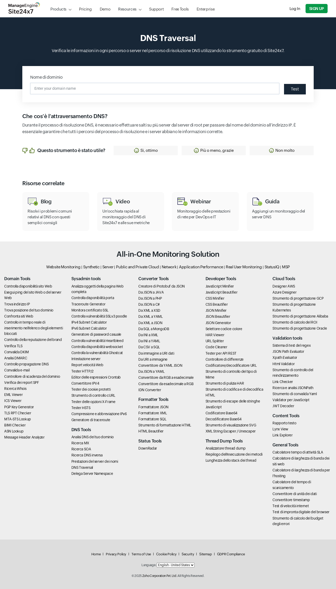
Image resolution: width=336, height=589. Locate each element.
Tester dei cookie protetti (91, 389)
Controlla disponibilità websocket (97, 347)
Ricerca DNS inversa (87, 455)
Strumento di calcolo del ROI (294, 322)
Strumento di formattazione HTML (164, 425)
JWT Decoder (283, 406)
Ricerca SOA (81, 449)
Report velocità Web (87, 365)
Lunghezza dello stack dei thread (231, 460)
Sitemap (205, 554)
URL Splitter (215, 341)
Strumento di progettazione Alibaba (300, 316)
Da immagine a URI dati (156, 353)
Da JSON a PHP (150, 298)
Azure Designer (284, 292)
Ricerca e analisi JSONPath (292, 388)
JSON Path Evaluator (288, 351)
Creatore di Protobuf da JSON (161, 286)
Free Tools (179, 9)
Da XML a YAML (150, 316)
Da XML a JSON (150, 323)
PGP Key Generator (19, 407)
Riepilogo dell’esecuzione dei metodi (234, 454)
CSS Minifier (215, 298)
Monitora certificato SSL (89, 310)
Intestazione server (86, 359)
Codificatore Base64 (221, 413)
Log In (295, 8)
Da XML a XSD (149, 310)
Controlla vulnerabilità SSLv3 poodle (99, 316)
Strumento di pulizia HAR (225, 383)
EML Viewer (13, 394)
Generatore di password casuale (96, 334)
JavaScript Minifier (220, 286)
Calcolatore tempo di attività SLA (297, 452)
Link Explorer (282, 435)
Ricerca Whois (15, 388)
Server (108, 267)
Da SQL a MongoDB (153, 329)
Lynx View (280, 429)
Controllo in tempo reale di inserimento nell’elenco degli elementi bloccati (33, 328)
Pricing (85, 9)
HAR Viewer (215, 335)
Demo (105, 9)
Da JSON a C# (149, 304)
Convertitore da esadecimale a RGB (165, 384)
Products (58, 9)
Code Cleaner (216, 347)
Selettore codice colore (224, 329)
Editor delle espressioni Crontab (96, 377)
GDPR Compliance (231, 554)
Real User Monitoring (244, 267)
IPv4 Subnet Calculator (89, 322)
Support (156, 9)
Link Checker (282, 382)
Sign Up (316, 8)
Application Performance (201, 267)
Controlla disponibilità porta (92, 298)
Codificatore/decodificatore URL (231, 365)
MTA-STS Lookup (17, 419)
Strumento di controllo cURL (93, 395)
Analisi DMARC (15, 358)
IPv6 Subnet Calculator (89, 328)
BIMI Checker (15, 425)
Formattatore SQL (152, 419)
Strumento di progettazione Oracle (299, 328)
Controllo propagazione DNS (26, 364)
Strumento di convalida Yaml (294, 394)
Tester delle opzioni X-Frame (93, 402)
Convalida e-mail (16, 370)
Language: (148, 565)
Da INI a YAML (149, 341)
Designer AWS (283, 286)
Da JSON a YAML (151, 371)
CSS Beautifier (217, 304)
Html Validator (283, 364)
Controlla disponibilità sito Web (28, 286)
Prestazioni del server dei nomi (94, 461)
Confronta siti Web (18, 316)
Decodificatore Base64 (223, 419)
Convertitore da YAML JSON (160, 365)
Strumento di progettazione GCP (297, 298)
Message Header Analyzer (24, 437)
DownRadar (147, 448)
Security (188, 554)
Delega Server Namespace (92, 473)
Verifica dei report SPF (21, 382)
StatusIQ (272, 267)
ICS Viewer (12, 401)
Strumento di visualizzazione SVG (231, 425)
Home (96, 554)
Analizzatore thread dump (225, 448)
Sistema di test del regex (291, 345)
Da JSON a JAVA (151, 292)
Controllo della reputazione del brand (33, 340)
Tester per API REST (221, 353)
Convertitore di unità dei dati (294, 494)
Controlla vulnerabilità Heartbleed (97, 341)
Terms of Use (141, 554)
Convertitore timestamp (291, 500)
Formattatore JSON (153, 407)
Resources (127, 9)
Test (295, 89)
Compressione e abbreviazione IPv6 (99, 414)
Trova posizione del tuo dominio (28, 310)
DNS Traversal (82, 467)
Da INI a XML (148, 335)
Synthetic (91, 267)
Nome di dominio (46, 77)
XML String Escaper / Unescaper (231, 431)
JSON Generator (218, 323)
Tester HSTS (81, 408)
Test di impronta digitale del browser (300, 512)
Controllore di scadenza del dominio (32, 376)
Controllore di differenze (225, 359)
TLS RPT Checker (17, 413)
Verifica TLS (13, 346)
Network (169, 267)
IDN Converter (149, 390)
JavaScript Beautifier (221, 292)
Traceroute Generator (88, 304)
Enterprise (205, 9)
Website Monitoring (63, 267)
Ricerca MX (80, 443)
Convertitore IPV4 (85, 383)
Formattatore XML (152, 413)
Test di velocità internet (290, 506)
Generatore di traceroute (90, 420)
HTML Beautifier (151, 431)
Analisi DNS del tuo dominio (92, 437)
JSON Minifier (216, 310)
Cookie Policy (166, 554)
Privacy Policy (116, 554)
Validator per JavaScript (290, 400)
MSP (286, 267)
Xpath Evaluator (284, 357)
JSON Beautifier (218, 316)
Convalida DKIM (16, 352)
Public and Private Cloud (137, 267)
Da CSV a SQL (149, 347)
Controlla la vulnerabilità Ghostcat (97, 353)
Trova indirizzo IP (17, 304)
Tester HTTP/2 (82, 371)
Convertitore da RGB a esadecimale (165, 377)
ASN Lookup (13, 431)
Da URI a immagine (152, 359)
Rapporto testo (284, 423)
